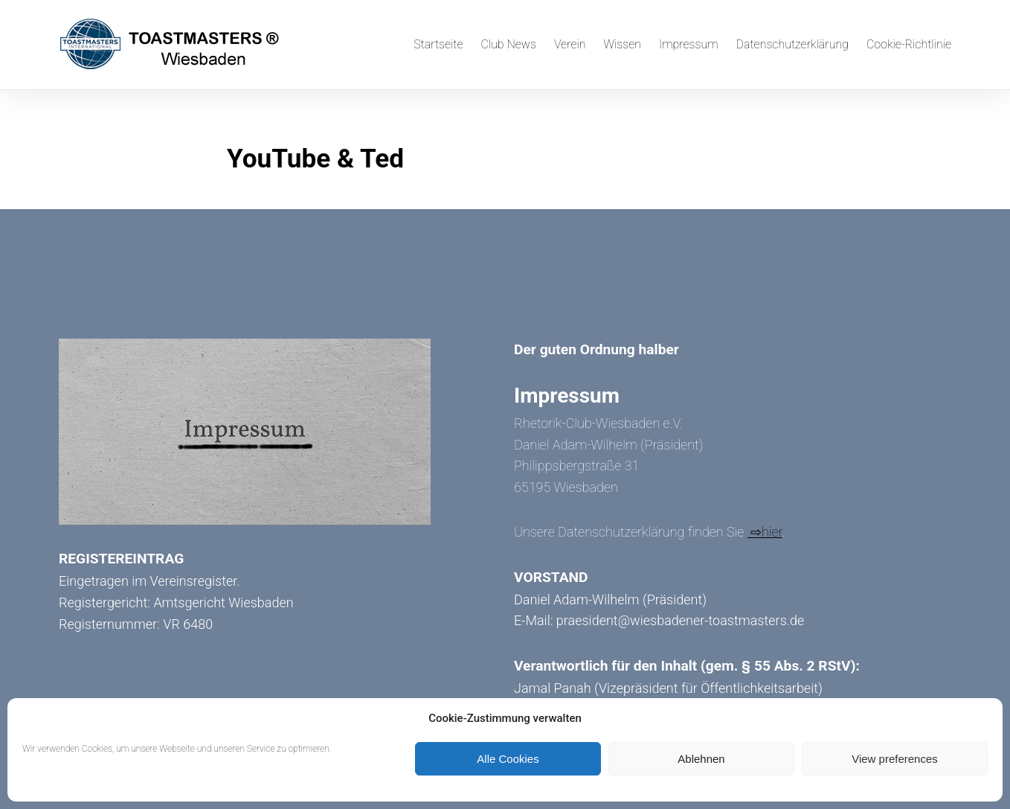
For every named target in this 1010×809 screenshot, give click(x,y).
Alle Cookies (507, 758)
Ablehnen (701, 758)
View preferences (895, 758)
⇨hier (764, 532)
